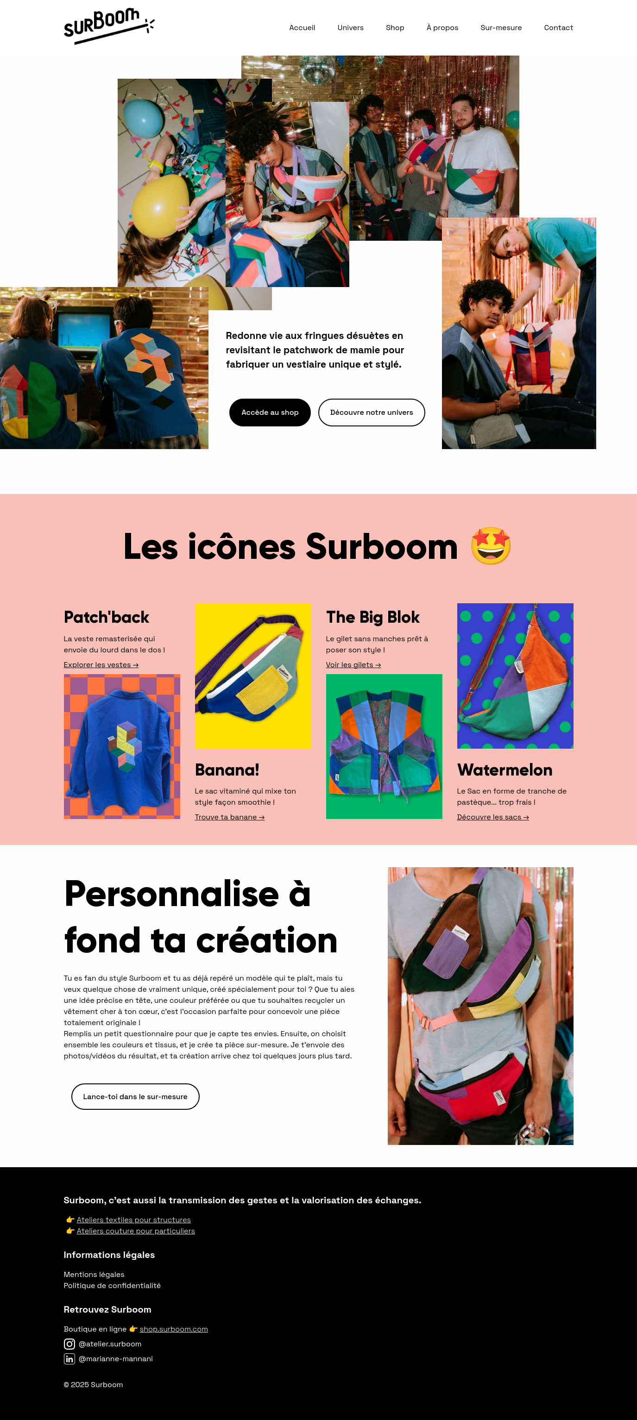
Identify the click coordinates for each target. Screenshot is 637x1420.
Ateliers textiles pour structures (134, 1220)
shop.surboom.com (174, 1329)
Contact (559, 27)
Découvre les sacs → (493, 817)
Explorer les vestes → (101, 664)
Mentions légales (94, 1274)
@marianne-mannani (116, 1359)
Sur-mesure (501, 27)
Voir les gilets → (353, 664)
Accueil (302, 27)
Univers (351, 27)
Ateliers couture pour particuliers (136, 1231)
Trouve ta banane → (230, 817)
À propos (443, 27)
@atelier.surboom (110, 1344)
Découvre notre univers (371, 412)
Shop (395, 27)
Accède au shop (269, 412)
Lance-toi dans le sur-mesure (135, 1096)
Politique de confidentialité (112, 1285)
